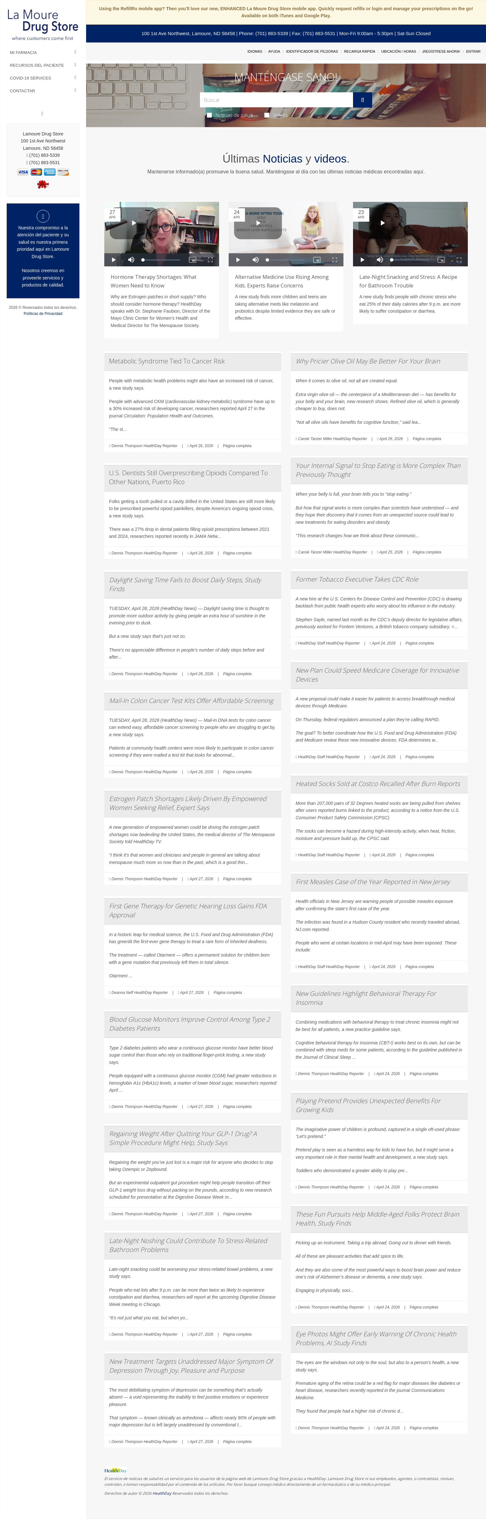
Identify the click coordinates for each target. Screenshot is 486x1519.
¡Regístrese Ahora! (441, 51)
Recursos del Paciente (37, 65)
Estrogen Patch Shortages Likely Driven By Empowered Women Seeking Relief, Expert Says (187, 803)
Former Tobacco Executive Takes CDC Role (357, 579)
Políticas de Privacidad (43, 313)
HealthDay (161, 1493)
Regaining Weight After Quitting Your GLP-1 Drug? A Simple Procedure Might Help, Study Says (183, 1138)
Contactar (22, 90)
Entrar (473, 51)
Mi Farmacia (23, 52)
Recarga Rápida (359, 51)
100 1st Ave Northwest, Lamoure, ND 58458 (188, 33)
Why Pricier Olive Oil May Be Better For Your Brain (368, 361)
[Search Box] (276, 99)
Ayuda (274, 51)
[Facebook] (42, 113)
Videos (276, 115)
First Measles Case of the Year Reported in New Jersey (373, 881)
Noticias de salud (230, 115)
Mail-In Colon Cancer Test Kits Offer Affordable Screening (191, 700)
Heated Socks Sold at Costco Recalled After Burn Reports (378, 783)
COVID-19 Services (30, 78)
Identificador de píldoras (312, 51)
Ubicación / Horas (398, 51)
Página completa (237, 446)
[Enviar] (362, 100)
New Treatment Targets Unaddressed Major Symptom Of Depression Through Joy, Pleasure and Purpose (190, 1366)
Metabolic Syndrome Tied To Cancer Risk (167, 361)
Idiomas (254, 51)
